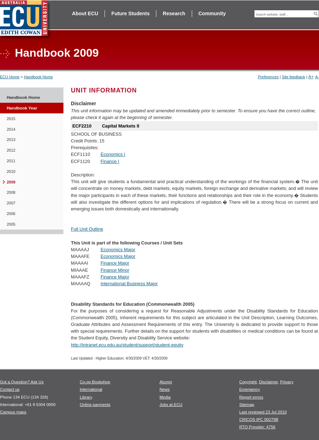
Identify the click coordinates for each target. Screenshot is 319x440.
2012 (11, 150)
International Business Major (129, 283)
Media (165, 397)
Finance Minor (115, 270)
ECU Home (9, 77)
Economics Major (118, 249)
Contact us (9, 389)
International (91, 389)
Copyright (248, 382)
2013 (11, 139)
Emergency (249, 389)
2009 (11, 182)
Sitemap (246, 404)
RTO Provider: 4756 (257, 427)
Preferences (268, 77)
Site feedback (293, 77)
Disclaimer (268, 382)
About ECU (85, 13)
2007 (11, 203)
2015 (11, 119)
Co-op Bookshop (95, 382)
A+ (311, 76)
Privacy (286, 382)
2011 (11, 161)
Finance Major (115, 263)
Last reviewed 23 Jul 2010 (263, 412)
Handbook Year (22, 108)
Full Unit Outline (87, 229)
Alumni (166, 382)
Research (174, 13)
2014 (11, 129)
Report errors (251, 397)
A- (317, 77)
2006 (11, 213)
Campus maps (13, 412)
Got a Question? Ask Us (22, 382)
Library (86, 397)
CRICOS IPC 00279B (258, 419)
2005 (11, 224)
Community (212, 13)
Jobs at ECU (171, 404)
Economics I (113, 154)
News (165, 389)
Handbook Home (38, 77)
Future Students (130, 13)
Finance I (110, 161)
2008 (11, 192)
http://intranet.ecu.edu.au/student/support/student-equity (127, 345)
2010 (11, 171)
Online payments (95, 404)
